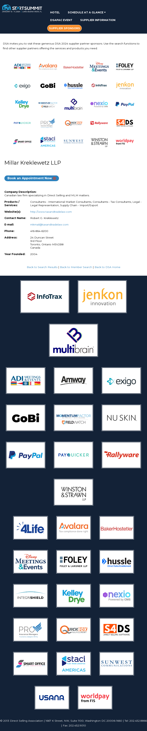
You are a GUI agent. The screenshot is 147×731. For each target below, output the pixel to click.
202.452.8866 (138, 720)
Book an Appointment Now (29, 178)
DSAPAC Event (61, 20)
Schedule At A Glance (87, 12)
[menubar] (92, 20)
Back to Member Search (76, 267)
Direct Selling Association (26, 720)
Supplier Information (97, 20)
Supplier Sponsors (64, 28)
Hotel (55, 12)
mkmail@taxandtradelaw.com (49, 224)
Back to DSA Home (107, 267)
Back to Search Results (42, 267)
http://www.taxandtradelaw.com (51, 211)
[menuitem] (55, 12)
